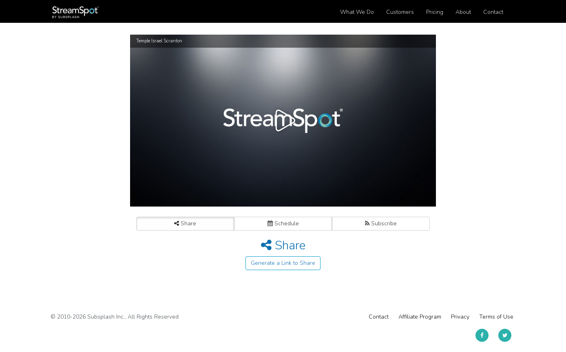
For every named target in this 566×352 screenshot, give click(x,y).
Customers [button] (400, 12)
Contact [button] (493, 12)
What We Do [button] (357, 12)
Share (185, 223)
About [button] (463, 12)
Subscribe (381, 223)
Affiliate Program (419, 317)
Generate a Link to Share (283, 263)
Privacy (460, 317)
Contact (379, 317)
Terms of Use (496, 317)
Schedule (283, 223)
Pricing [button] (434, 12)
